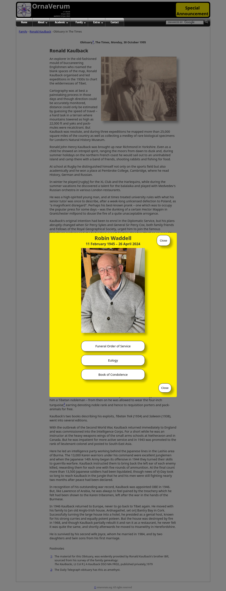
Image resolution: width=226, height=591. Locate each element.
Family (81, 22)
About (42, 22)
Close (163, 240)
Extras (98, 22)
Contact (115, 22)
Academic (61, 22)
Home (24, 22)
